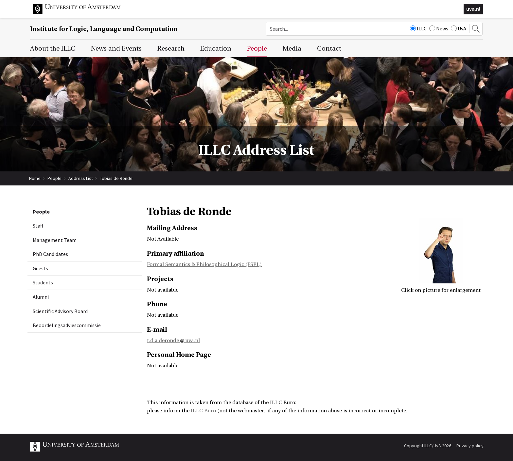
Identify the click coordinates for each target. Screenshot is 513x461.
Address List (80, 178)
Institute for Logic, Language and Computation (104, 29)
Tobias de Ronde (116, 178)
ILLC (418, 28)
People (54, 178)
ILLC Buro (203, 411)
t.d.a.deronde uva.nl (173, 340)
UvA (458, 28)
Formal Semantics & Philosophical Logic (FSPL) (204, 264)
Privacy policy (470, 446)
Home (35, 178)
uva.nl (473, 9)
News (438, 28)
